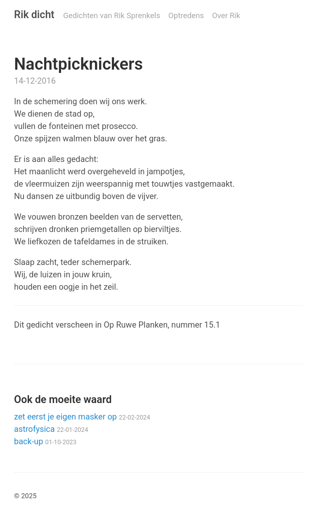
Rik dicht (34, 15)
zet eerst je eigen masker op (82, 417)
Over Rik (226, 15)
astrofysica (51, 429)
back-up (45, 441)
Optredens (186, 15)
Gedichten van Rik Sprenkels (111, 15)
